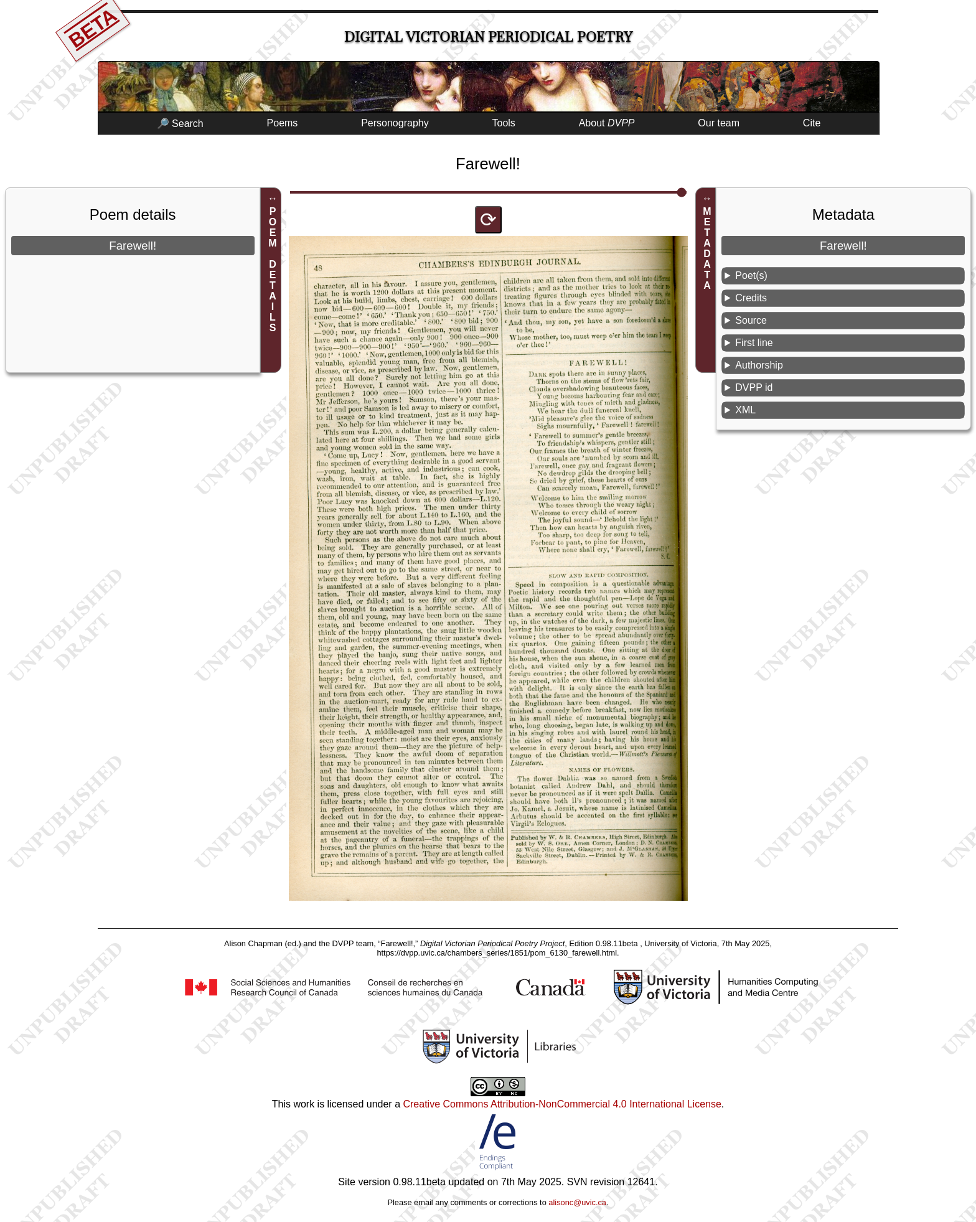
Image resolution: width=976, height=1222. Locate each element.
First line (753, 342)
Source (751, 320)
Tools (503, 123)
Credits (751, 298)
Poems (282, 123)
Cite (811, 123)
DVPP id (753, 387)
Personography (395, 123)
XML (745, 410)
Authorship (759, 365)
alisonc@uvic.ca (577, 1202)
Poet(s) (751, 275)
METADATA (707, 248)
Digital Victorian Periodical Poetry (488, 37)
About (607, 123)
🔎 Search (180, 123)
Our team (718, 123)
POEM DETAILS (273, 269)
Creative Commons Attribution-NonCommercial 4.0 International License (562, 1104)
